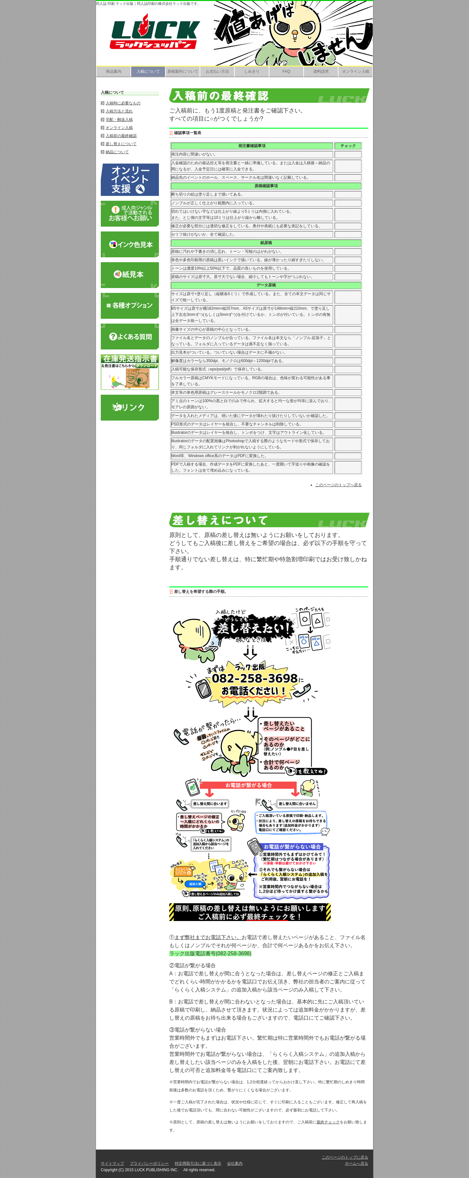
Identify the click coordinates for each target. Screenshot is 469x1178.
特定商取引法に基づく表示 (198, 1163)
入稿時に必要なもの (123, 103)
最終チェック (328, 1122)
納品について (117, 152)
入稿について (148, 71)
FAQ (286, 71)
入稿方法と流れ (119, 111)
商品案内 (113, 71)
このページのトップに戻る (345, 1157)
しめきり (252, 71)
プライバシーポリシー (149, 1163)
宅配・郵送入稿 (119, 119)
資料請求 (321, 71)
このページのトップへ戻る (338, 485)
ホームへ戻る (356, 1163)
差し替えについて (121, 144)
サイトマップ (112, 1163)
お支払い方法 (217, 71)
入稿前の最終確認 (121, 136)
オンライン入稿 (355, 71)
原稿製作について (182, 71)
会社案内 (235, 1163)
